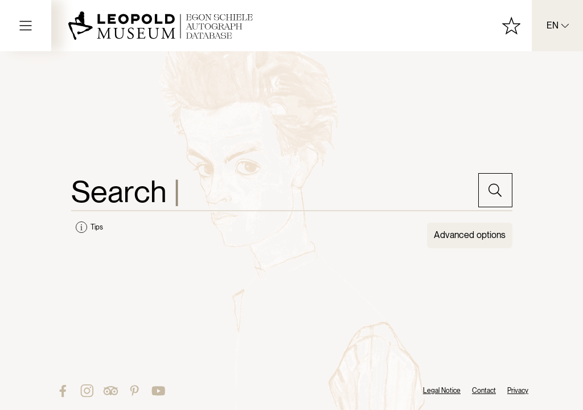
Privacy (517, 391)
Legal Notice (442, 391)
